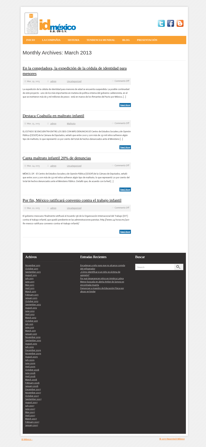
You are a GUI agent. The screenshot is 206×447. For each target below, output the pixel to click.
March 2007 (31, 418)
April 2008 (30, 376)
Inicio (30, 40)
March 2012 (30, 317)
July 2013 (29, 278)
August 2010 (31, 343)
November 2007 (33, 392)
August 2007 (31, 402)
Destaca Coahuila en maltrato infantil (53, 116)
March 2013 (30, 291)
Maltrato (71, 123)
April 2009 (30, 366)
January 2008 (31, 386)
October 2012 (31, 301)
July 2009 (29, 360)
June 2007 (30, 409)
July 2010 (29, 347)
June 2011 (29, 327)
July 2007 (29, 405)
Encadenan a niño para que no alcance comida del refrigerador (102, 267)
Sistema (73, 40)
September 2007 (33, 399)
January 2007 (31, 425)
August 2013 (31, 275)
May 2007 (30, 412)
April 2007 (30, 415)
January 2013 (31, 298)
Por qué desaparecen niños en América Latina (102, 278)
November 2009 (33, 353)
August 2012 (31, 308)
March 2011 (30, 330)
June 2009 (30, 363)
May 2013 (29, 285)
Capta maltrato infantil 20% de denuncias (57, 158)
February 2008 (32, 383)
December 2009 (33, 350)
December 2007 (33, 389)
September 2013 (33, 272)
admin (53, 81)
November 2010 (33, 337)
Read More (125, 105)
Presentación (147, 40)
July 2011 (29, 324)
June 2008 (30, 373)
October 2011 (31, 321)
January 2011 (31, 334)
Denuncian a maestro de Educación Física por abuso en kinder (102, 290)
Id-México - (27, 439)
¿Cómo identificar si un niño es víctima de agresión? (100, 273)
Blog (126, 40)
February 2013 (31, 294)
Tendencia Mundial (101, 40)
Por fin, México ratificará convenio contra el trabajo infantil (72, 200)
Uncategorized (74, 81)
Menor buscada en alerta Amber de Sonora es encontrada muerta (102, 283)
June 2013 (29, 281)
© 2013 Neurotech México (172, 439)
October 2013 (31, 268)
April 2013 (29, 288)
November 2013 (32, 265)
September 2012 (33, 304)
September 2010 (33, 340)
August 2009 (31, 356)
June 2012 (30, 311)
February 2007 (32, 422)
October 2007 (32, 396)
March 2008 (31, 379)
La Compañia (51, 40)
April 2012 (30, 314)
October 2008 (32, 370)
